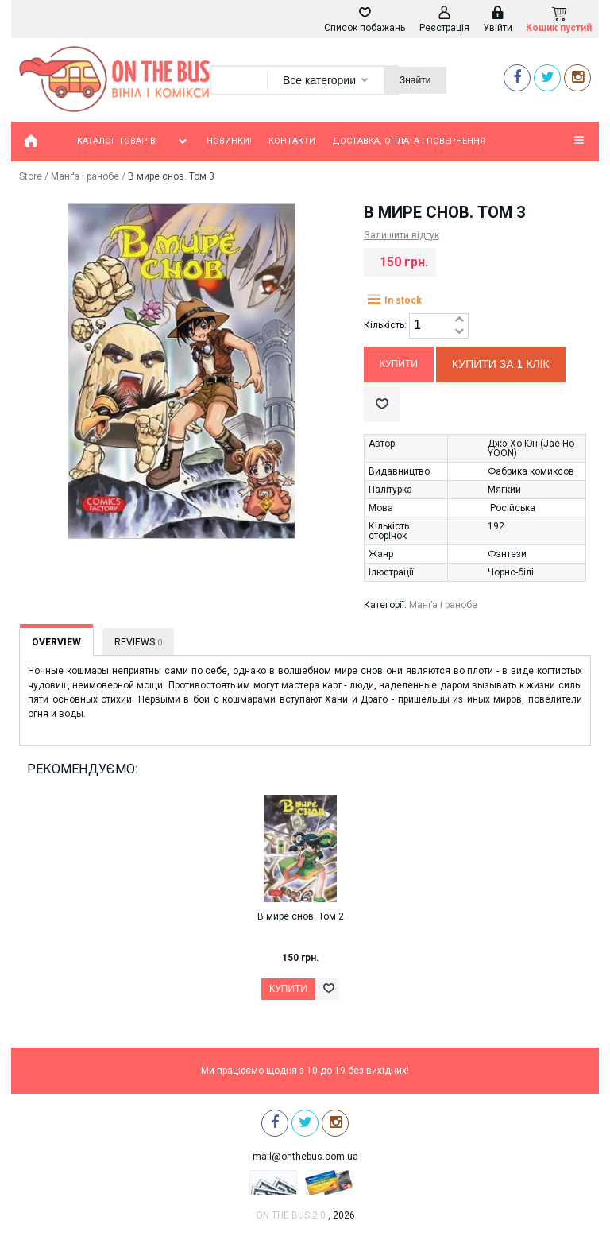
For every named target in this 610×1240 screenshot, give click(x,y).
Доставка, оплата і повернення (408, 141)
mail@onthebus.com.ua (305, 1156)
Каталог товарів (133, 141)
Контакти (291, 141)
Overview (56, 642)
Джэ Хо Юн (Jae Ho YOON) (531, 448)
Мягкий (504, 489)
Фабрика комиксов (531, 471)
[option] (305, 912)
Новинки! (229, 141)
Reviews (138, 642)
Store (30, 176)
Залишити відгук (401, 235)
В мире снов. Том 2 (300, 916)
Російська (512, 507)
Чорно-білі (511, 572)
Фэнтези (507, 554)
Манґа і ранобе (85, 176)
